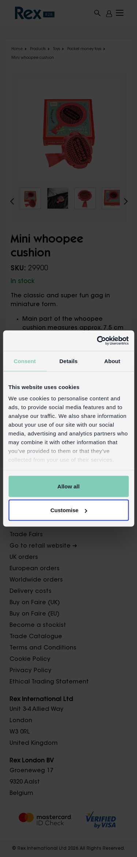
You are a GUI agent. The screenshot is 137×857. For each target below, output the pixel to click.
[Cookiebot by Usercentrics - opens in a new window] (97, 341)
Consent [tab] (25, 361)
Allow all (68, 486)
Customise (68, 510)
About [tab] (112, 361)
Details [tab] (69, 361)
